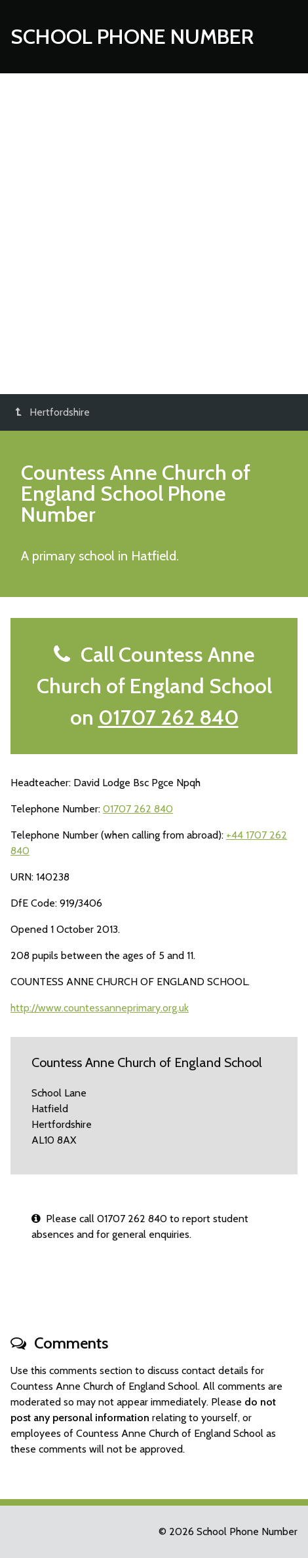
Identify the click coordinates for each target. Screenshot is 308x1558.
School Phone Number (132, 36)
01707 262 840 (168, 717)
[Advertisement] (154, 234)
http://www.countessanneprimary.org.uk (99, 1008)
